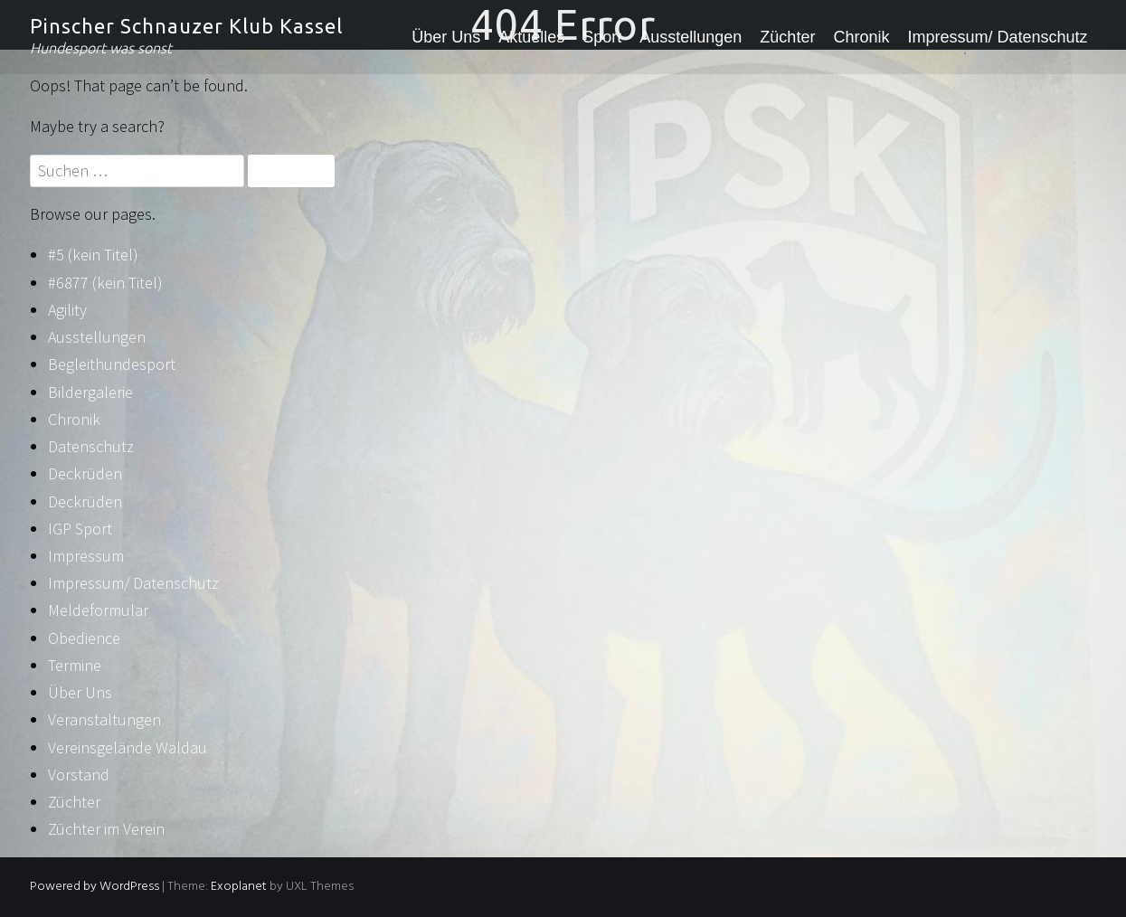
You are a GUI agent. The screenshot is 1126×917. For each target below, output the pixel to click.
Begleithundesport (111, 364)
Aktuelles (531, 37)
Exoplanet (239, 886)
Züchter (787, 37)
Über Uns (446, 37)
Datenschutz (91, 446)
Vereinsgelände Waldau (127, 747)
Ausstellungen (690, 37)
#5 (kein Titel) (93, 254)
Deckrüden (85, 473)
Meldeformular (98, 610)
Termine (74, 665)
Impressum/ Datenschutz (997, 37)
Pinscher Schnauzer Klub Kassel (186, 25)
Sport (601, 37)
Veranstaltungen (104, 719)
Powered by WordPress (94, 886)
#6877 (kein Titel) (105, 282)
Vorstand (78, 774)
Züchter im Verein (106, 828)
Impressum (86, 555)
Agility (67, 309)
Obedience (84, 638)
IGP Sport (80, 528)
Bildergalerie (90, 392)
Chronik (861, 37)
